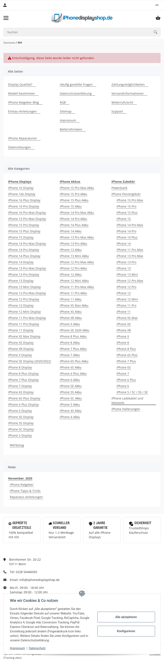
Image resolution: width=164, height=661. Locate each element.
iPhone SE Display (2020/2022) (29, 361)
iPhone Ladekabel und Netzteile (127, 400)
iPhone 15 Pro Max (130, 200)
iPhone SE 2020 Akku (74, 330)
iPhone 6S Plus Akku (74, 361)
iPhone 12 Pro (126, 287)
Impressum (17, 648)
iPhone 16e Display (21, 194)
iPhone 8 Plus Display (23, 373)
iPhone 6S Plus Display (24, 398)
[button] (157, 5)
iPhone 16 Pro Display (23, 206)
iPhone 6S (124, 367)
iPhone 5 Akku (70, 404)
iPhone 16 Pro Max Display (27, 213)
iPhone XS (124, 324)
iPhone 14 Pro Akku (73, 219)
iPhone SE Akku (71, 386)
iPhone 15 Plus (127, 213)
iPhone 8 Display (20, 367)
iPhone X (123, 336)
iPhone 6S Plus (127, 355)
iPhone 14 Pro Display (23, 250)
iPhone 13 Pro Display (23, 274)
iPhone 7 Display (20, 386)
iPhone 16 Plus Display (24, 200)
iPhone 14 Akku (71, 231)
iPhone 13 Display (21, 281)
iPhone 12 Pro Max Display (27, 293)
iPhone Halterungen (125, 409)
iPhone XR (124, 330)
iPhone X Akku (70, 324)
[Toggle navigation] (6, 17)
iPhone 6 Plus (126, 380)
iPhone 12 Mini (127, 299)
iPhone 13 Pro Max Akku (77, 237)
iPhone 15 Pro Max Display (27, 219)
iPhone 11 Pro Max (130, 250)
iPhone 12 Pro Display (23, 299)
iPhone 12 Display (21, 305)
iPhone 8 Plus (126, 349)
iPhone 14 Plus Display (24, 256)
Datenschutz (37, 648)
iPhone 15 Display (21, 237)
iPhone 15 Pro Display (23, 225)
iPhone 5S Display (21, 423)
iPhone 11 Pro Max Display (27, 318)
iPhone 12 (124, 293)
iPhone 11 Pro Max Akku (77, 287)
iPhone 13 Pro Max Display (27, 268)
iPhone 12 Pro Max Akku (77, 262)
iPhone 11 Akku (71, 299)
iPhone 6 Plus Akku (73, 373)
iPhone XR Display (21, 349)
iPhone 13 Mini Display (24, 287)
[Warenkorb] (158, 17)
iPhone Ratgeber (22, 485)
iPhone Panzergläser (126, 194)
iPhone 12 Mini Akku (74, 281)
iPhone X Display (20, 355)
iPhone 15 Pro (126, 206)
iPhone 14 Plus (127, 237)
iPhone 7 (123, 373)
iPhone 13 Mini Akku (74, 256)
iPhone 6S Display (21, 392)
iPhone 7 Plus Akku (73, 349)
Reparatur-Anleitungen (26, 497)
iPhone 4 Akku (70, 417)
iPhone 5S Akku (71, 392)
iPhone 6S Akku (71, 367)
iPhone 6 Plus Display (23, 404)
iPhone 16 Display (21, 188)
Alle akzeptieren (125, 617)
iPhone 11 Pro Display (23, 324)
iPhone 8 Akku (70, 343)
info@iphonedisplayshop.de (39, 580)
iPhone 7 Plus (126, 361)
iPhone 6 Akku (70, 380)
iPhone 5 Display (20, 435)
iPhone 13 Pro (126, 262)
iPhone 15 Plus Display (24, 231)
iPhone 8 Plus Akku (73, 336)
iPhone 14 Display (21, 262)
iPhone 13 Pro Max (130, 256)
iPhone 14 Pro (126, 231)
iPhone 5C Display (21, 429)
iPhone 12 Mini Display (24, 312)
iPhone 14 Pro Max (130, 225)
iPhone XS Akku (71, 312)
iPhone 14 (124, 243)
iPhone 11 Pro (126, 305)
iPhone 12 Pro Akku (73, 268)
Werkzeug (17, 445)
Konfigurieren (125, 631)
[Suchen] (76, 32)
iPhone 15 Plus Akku (74, 200)
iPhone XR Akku (71, 318)
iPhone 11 (124, 312)
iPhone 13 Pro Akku (73, 243)
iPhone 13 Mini (127, 274)
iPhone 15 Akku (71, 206)
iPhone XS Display (21, 343)
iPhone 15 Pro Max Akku (77, 188)
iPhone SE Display (21, 417)
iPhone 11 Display (21, 330)
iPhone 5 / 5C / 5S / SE (132, 392)
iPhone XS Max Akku (74, 305)
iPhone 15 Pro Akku (73, 194)
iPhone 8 (123, 343)
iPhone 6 (123, 386)
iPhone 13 (124, 268)
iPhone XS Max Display (24, 336)
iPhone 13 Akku (71, 250)
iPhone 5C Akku (71, 398)
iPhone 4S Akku (71, 411)
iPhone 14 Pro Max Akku (77, 213)
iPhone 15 (124, 219)
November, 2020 (20, 478)
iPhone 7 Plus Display (23, 380)
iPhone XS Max (127, 318)
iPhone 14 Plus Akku (74, 225)
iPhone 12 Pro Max (130, 281)
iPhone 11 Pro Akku (73, 293)
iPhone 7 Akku (70, 355)
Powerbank (119, 188)
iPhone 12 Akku (71, 274)
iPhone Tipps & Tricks (25, 491)
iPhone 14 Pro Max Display (27, 243)
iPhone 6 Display (20, 411)
